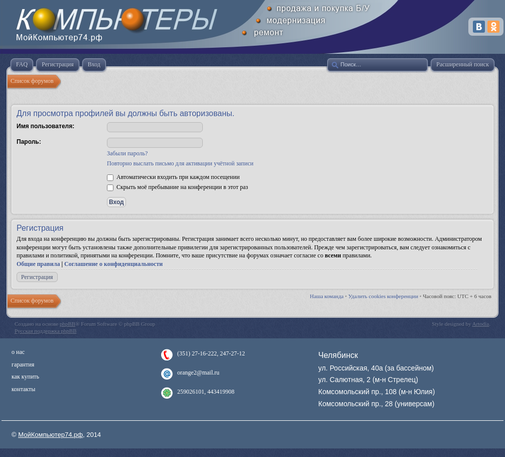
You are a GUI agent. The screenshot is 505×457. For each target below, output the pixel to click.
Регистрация (37, 277)
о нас (18, 351)
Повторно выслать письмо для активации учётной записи (180, 163)
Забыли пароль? (127, 153)
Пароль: (29, 141)
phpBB (67, 324)
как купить (25, 376)
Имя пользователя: (45, 126)
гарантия (23, 364)
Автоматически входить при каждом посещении (173, 176)
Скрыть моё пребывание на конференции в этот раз (177, 187)
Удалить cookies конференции (383, 296)
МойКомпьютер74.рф (50, 434)
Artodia (480, 324)
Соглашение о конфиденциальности (113, 263)
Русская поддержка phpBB (45, 331)
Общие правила (38, 263)
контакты (23, 389)
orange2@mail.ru (198, 372)
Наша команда (326, 296)
